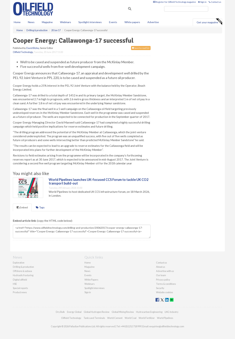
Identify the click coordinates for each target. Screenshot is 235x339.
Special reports (20, 288)
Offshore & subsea (22, 271)
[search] (186, 9)
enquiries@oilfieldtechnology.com (166, 326)
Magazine (47, 22)
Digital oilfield (20, 279)
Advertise (153, 22)
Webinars (65, 22)
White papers (132, 22)
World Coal (130, 317)
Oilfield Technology (23, 52)
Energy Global (74, 311)
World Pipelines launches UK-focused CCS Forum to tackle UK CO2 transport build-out (98, 181)
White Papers (91, 279)
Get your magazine (209, 22)
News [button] (31, 22)
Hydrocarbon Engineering (149, 311)
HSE (15, 283)
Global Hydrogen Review (96, 311)
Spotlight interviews (90, 22)
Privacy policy (163, 279)
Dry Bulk (60, 311)
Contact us (215, 2)
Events (113, 22)
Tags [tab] (40, 207)
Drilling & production (23, 266)
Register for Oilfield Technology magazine (174, 2)
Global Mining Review (123, 311)
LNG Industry (171, 311)
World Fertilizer (147, 317)
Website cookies (164, 292)
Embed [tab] (22, 207)
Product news (20, 292)
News (87, 271)
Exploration (18, 262)
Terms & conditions (166, 283)
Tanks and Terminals (94, 317)
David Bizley (32, 48)
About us (160, 266)
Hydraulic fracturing (23, 275)
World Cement (114, 317)
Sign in (202, 2)
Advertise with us (165, 271)
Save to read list (140, 48)
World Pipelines (165, 317)
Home (17, 22)
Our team (161, 275)
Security (160, 288)
